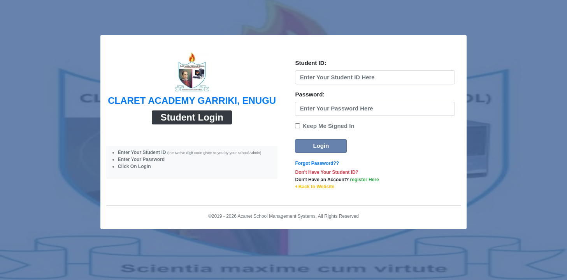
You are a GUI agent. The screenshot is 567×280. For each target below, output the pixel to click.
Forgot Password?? (317, 163)
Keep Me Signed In (328, 125)
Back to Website (314, 186)
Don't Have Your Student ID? (326, 172)
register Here (364, 179)
